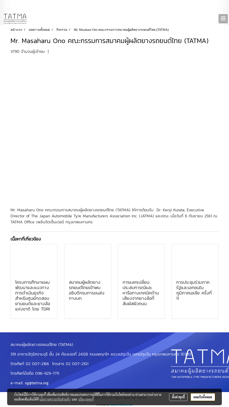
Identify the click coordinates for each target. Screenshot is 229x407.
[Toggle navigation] (223, 19)
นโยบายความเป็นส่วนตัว (54, 399)
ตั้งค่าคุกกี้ (178, 397)
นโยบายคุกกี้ (86, 399)
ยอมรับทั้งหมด (202, 397)
